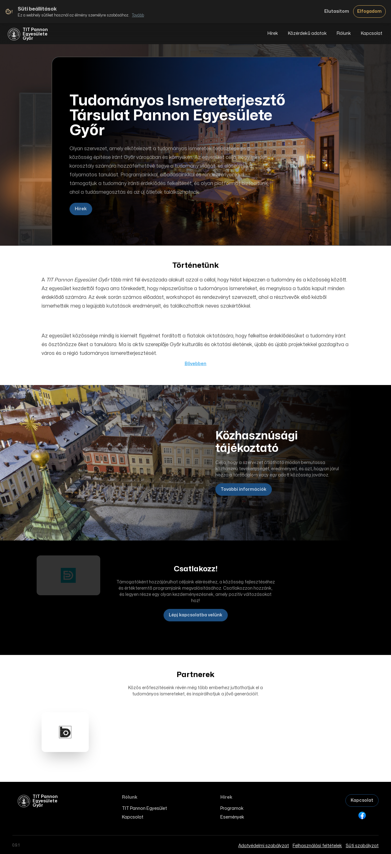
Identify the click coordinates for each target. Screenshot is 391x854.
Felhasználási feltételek (317, 846)
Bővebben (196, 364)
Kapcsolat (371, 33)
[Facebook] (362, 815)
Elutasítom (336, 11)
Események (232, 817)
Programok (232, 808)
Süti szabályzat (362, 846)
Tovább (138, 15)
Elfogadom (369, 11)
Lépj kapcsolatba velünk (195, 615)
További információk (244, 489)
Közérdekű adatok (307, 33)
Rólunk (344, 33)
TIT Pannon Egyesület (144, 808)
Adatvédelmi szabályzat (263, 846)
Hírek (272, 33)
